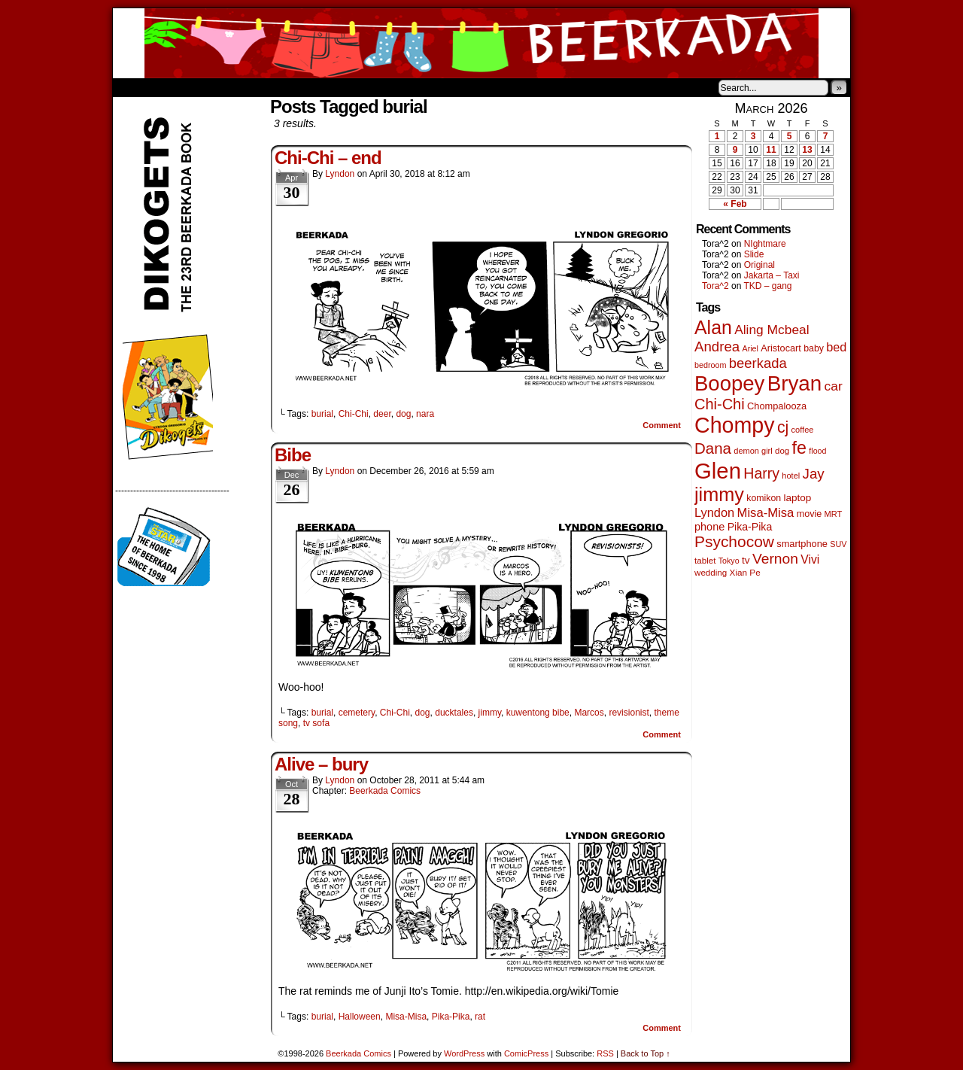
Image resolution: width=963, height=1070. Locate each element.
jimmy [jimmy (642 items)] (719, 494)
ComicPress (526, 1053)
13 (807, 149)
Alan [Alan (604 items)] (713, 327)
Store (225, 87)
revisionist (629, 712)
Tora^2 (715, 286)
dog (403, 414)
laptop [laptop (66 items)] (798, 497)
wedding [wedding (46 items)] (710, 572)
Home (134, 87)
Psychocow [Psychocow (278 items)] (734, 541)
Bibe (293, 455)
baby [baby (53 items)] (814, 348)
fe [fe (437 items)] (799, 447)
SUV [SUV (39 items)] (838, 544)
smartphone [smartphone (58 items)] (802, 543)
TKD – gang (767, 286)
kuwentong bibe (538, 712)
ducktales (454, 712)
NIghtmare (765, 244)
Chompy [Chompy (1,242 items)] (734, 425)
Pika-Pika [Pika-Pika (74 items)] (750, 527)
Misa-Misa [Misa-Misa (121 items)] (765, 513)
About (178, 87)
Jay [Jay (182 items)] (814, 474)
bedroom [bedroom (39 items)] (710, 364)
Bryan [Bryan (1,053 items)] (794, 383)
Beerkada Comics (481, 43)
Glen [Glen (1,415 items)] (717, 470)
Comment (661, 425)
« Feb (734, 204)
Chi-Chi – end (328, 157)
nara (425, 414)
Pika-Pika (451, 1016)
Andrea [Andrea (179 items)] (717, 346)
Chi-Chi (354, 414)
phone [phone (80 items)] (709, 527)
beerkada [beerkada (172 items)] (758, 363)
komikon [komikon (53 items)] (763, 498)
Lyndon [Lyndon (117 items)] (714, 512)
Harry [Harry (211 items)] (761, 473)
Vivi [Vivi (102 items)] (809, 559)
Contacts (282, 87)
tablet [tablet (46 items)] (704, 560)
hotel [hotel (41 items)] (791, 475)
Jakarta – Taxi (772, 275)
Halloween (360, 1016)
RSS (605, 1053)
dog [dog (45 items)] (782, 450)
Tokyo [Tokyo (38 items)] (729, 560)
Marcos (588, 712)
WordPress (464, 1053)
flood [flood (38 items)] (817, 450)
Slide (754, 254)
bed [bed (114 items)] (836, 347)
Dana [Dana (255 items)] (712, 448)
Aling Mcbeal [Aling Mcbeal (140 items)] (771, 329)
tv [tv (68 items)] (746, 560)
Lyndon (339, 174)
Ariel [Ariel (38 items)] (750, 348)
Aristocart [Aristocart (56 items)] (781, 348)
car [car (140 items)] (834, 386)
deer (381, 414)
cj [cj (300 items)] (782, 427)
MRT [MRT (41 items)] (834, 513)
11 (771, 149)
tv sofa (316, 723)
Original (759, 265)
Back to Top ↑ (645, 1053)
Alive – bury (321, 764)
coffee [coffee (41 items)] (802, 429)
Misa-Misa (406, 1016)
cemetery (357, 712)
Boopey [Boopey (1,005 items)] (729, 383)
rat (480, 1016)
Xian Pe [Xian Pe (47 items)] (745, 572)
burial (322, 414)
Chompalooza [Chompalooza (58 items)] (777, 406)
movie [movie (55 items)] (809, 514)
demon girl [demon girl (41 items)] (753, 450)
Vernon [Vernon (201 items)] (775, 559)
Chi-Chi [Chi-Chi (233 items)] (719, 404)
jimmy (489, 712)
